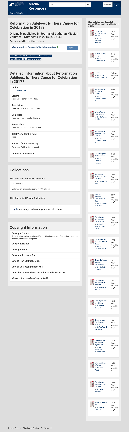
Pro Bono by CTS (18, 184)
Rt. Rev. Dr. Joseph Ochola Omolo (100, 226)
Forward (97, 73)
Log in (116, 5)
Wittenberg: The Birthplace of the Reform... (100, 33)
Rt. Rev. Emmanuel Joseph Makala (100, 350)
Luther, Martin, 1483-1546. (19, 56)
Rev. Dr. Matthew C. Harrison (98, 40)
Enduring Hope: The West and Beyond (100, 322)
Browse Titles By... (18, 13)
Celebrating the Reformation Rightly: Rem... (100, 343)
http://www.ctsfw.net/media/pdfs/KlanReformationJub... (34, 47)
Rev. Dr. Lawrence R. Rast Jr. (100, 99)
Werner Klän (21, 91)
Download (72, 48)
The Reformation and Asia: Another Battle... (101, 242)
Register (107, 5)
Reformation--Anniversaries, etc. (40, 56)
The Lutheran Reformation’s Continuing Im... (100, 219)
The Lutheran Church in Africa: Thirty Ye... (100, 384)
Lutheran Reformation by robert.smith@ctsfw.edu (31, 189)
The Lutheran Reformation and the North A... (100, 283)
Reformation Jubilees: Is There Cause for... (100, 176)
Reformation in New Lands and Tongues (100, 133)
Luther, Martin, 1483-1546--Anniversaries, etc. (25, 59)
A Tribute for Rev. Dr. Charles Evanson (100, 92)
